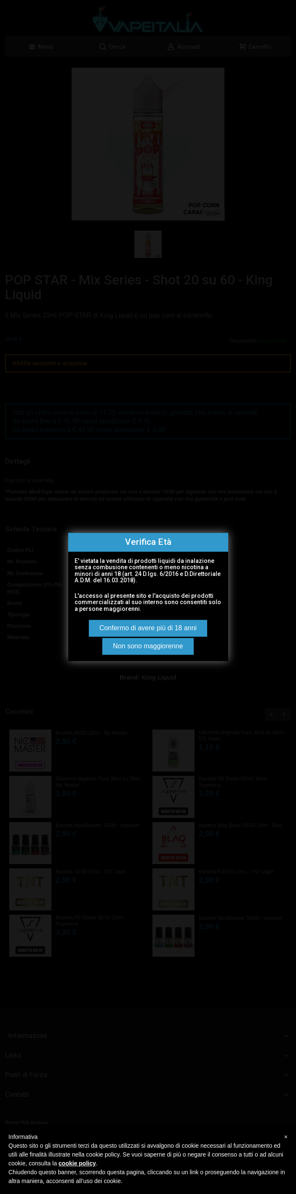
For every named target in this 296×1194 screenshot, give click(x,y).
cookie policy (77, 1163)
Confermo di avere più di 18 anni (148, 628)
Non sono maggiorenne (148, 646)
